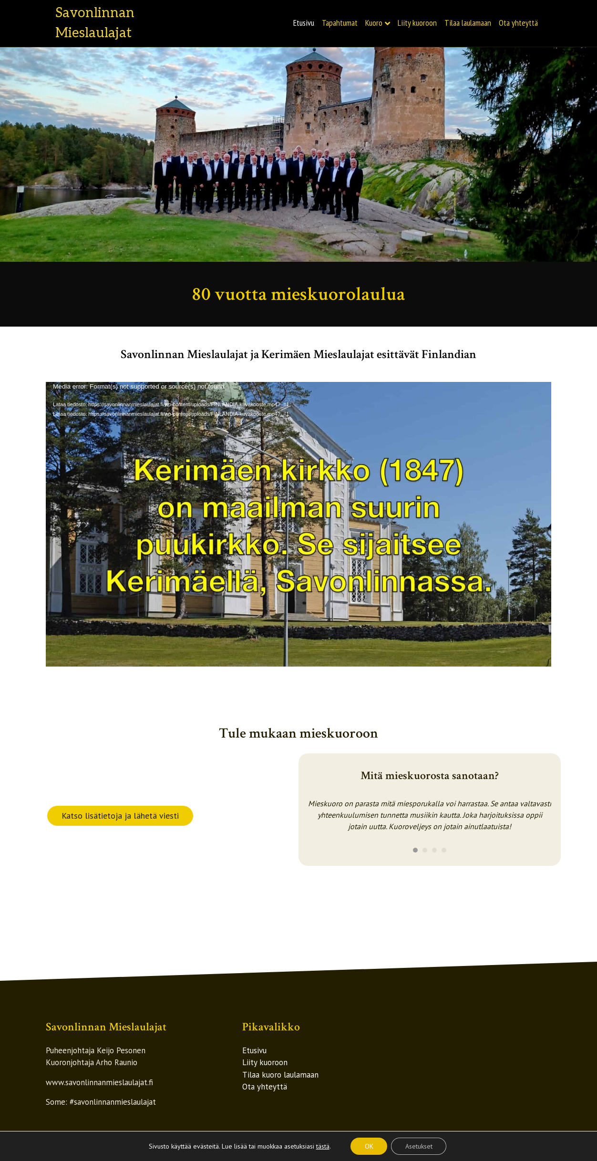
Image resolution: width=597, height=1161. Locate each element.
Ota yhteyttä (518, 22)
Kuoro (373, 22)
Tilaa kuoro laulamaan (280, 1074)
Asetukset (418, 1146)
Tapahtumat (340, 22)
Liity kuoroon (417, 22)
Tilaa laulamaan (467, 22)
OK (368, 1146)
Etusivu (303, 22)
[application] (298, 524)
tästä (322, 1146)
